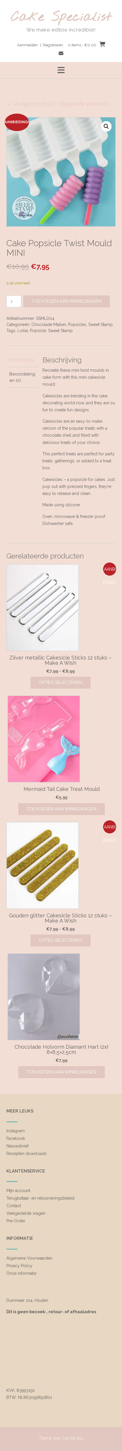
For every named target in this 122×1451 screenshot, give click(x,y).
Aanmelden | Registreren (40, 45)
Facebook (15, 1138)
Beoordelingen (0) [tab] (22, 377)
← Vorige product (30, 103)
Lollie (22, 330)
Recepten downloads (26, 1153)
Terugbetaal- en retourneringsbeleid (40, 1198)
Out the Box (72, 1438)
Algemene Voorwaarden (29, 1258)
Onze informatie (21, 1273)
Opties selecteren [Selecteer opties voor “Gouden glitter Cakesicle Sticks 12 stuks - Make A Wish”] (60, 940)
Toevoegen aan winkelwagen (66, 301)
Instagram (15, 1131)
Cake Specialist (61, 17)
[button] (106, 126)
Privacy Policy (19, 1265)
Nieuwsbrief (17, 1146)
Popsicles (77, 324)
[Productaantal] (13, 301)
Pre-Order (15, 1221)
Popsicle (38, 330)
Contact (13, 1205)
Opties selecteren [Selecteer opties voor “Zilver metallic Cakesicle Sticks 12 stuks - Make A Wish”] (60, 682)
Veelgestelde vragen (25, 1213)
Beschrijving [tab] (21, 359)
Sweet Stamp (100, 324)
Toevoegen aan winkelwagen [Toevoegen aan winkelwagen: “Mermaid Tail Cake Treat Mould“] (61, 809)
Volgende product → (87, 103)
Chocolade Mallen (48, 324)
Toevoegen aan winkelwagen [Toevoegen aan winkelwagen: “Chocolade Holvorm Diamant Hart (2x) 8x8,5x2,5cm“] (61, 1072)
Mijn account (18, 1190)
